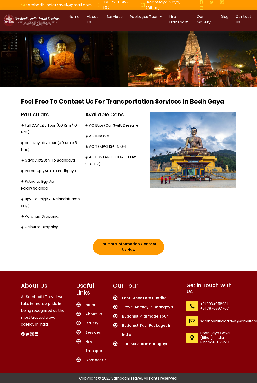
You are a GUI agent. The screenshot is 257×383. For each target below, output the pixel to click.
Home (74, 16)
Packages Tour (144, 16)
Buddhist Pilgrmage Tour (145, 316)
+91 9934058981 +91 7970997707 (214, 306)
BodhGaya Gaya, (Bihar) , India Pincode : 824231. (215, 338)
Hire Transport (178, 19)
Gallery (91, 323)
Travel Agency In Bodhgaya (147, 307)
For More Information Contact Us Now (129, 246)
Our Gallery (204, 19)
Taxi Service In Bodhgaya (145, 343)
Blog (224, 16)
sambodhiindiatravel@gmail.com (59, 5)
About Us (92, 19)
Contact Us (243, 19)
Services (115, 16)
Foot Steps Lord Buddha (144, 298)
